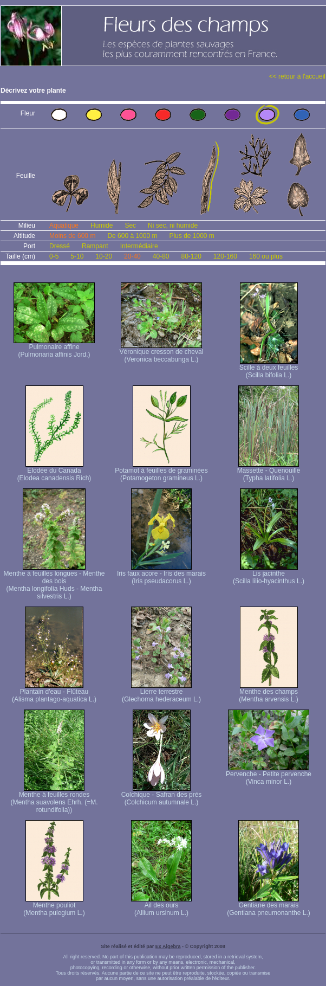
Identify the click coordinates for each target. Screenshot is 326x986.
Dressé (59, 246)
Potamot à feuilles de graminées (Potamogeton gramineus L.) (161, 471)
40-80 (161, 256)
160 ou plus (266, 256)
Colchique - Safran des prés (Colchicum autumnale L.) (161, 795)
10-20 (103, 256)
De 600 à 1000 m (132, 236)
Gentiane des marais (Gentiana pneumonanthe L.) (268, 906)
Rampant (95, 246)
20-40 (132, 256)
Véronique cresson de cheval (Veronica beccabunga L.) (162, 352)
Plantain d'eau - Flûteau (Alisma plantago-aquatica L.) (54, 692)
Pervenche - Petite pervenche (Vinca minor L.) (268, 774)
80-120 (191, 256)
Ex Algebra (168, 946)
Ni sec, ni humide (173, 225)
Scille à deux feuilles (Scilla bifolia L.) (268, 368)
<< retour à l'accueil (297, 76)
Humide (101, 225)
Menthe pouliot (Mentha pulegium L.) (53, 906)
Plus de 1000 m (191, 236)
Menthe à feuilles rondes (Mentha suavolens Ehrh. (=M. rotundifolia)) (53, 799)
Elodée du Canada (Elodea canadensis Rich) (54, 471)
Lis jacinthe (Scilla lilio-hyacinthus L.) (268, 574)
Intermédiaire (139, 246)
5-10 (76, 256)
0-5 (53, 256)
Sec (130, 225)
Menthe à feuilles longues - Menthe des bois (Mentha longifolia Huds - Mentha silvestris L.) (54, 582)
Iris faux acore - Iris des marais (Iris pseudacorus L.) (161, 574)
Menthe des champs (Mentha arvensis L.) (268, 692)
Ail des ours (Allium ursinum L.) (161, 906)
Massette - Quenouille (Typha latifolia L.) (269, 471)
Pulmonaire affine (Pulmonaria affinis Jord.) (54, 347)
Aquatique (64, 225)
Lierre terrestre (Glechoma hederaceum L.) (161, 692)
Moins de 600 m (72, 236)
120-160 (225, 256)
